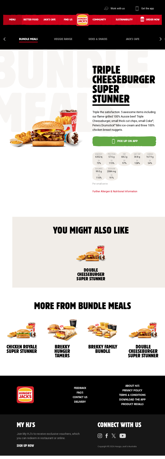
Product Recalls (132, 404)
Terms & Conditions (132, 395)
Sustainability (124, 20)
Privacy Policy (132, 390)
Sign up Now (25, 446)
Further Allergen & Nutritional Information (114, 191)
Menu (12, 20)
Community (99, 20)
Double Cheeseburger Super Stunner (91, 261)
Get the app (147, 8)
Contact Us (80, 397)
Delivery (80, 402)
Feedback (80, 388)
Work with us (118, 8)
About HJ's (132, 386)
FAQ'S (80, 393)
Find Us (68, 20)
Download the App (132, 400)
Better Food (31, 20)
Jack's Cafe (50, 20)
